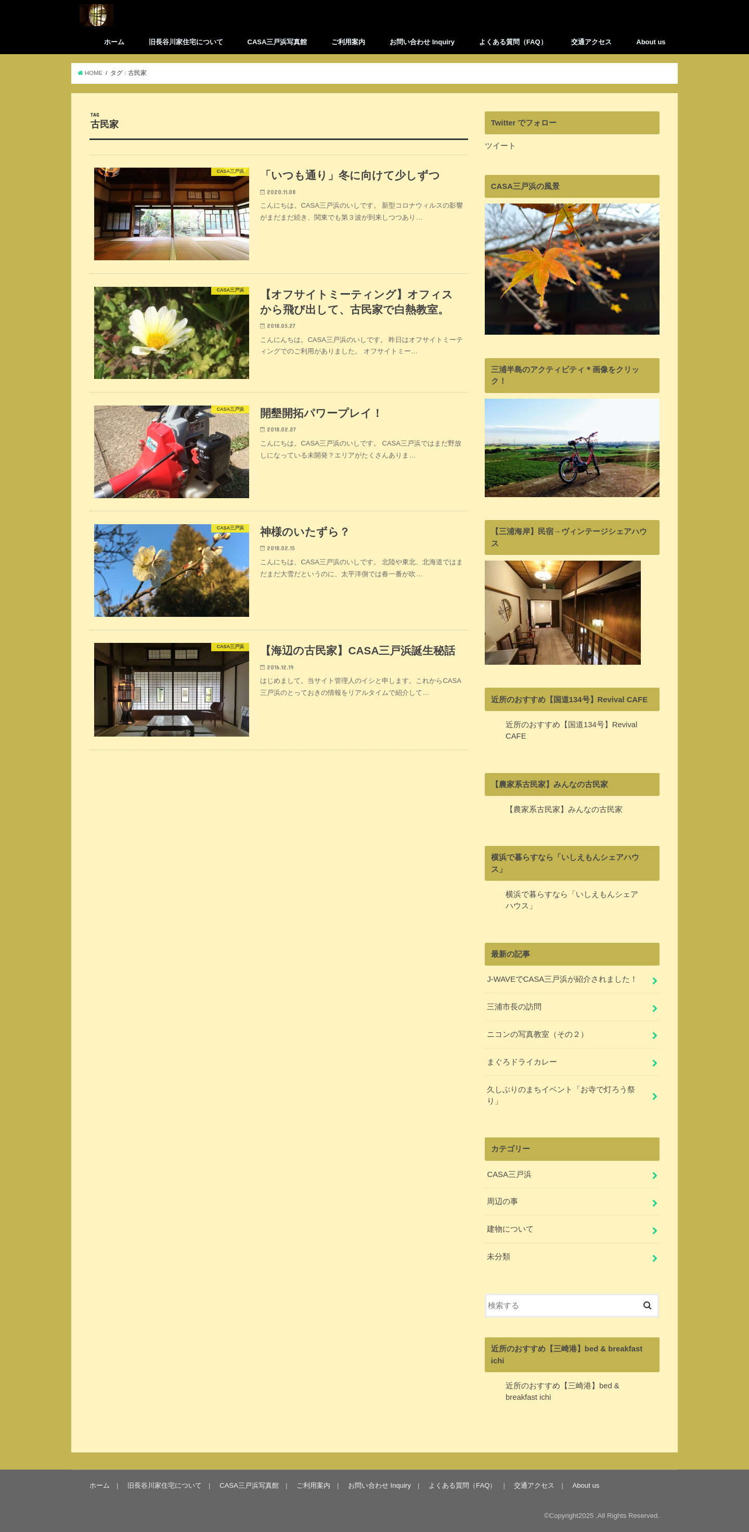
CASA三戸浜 (509, 1174)
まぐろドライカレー (522, 1062)
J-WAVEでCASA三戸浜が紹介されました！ (562, 979)
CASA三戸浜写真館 (277, 42)
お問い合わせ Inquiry (422, 42)
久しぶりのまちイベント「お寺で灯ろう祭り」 (561, 1095)
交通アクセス (591, 42)
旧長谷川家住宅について (186, 42)
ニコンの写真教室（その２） (537, 1034)
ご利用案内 (348, 42)
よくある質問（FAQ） (513, 42)
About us (650, 42)
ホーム (114, 42)
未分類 (498, 1256)
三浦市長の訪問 (514, 1007)
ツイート (500, 146)
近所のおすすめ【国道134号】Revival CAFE (569, 699)
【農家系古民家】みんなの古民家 (549, 784)
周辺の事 (502, 1201)
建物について (510, 1229)
